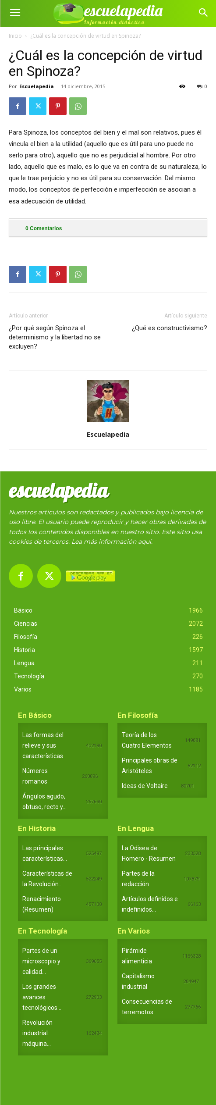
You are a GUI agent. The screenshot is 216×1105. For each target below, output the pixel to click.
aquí (144, 541)
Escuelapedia (36, 86)
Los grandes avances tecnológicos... (41, 997)
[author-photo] (108, 421)
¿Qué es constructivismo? (169, 328)
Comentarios (43, 228)
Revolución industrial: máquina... (37, 1033)
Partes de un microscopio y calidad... (41, 961)
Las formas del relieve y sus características (43, 745)
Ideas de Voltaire (145, 785)
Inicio (15, 35)
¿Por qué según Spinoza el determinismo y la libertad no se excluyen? (55, 337)
